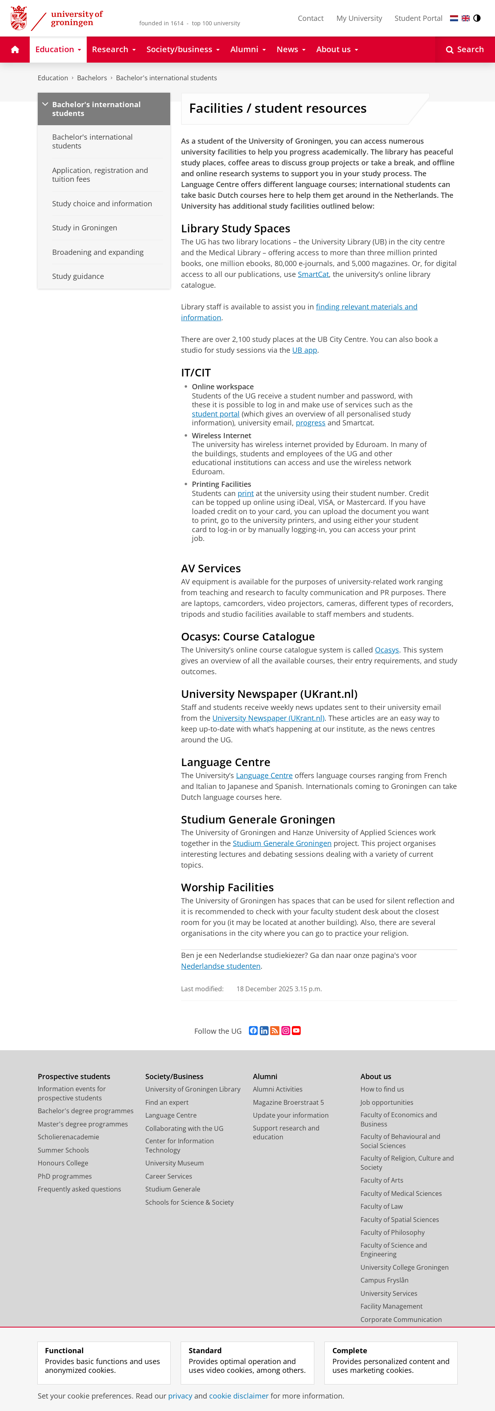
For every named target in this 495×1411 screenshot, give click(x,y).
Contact (311, 18)
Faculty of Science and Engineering (394, 1250)
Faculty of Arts (382, 1180)
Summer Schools (63, 1150)
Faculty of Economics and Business (399, 1119)
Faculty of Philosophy (393, 1232)
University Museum (174, 1163)
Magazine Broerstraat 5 (288, 1102)
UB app (304, 350)
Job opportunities (387, 1102)
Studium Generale (172, 1189)
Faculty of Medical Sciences (401, 1193)
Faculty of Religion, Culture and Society (407, 1163)
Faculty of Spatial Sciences (400, 1219)
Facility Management (392, 1306)
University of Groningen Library (192, 1089)
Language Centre (264, 775)
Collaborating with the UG (184, 1128)
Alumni (265, 1076)
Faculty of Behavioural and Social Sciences (400, 1141)
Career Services (168, 1176)
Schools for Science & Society (189, 1202)
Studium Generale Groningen (282, 843)
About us (376, 1076)
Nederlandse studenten (221, 966)
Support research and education (286, 1133)
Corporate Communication (401, 1319)
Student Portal (419, 18)
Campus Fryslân (385, 1280)
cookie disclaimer (239, 1396)
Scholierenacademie (68, 1136)
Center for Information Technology (179, 1146)
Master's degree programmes (83, 1124)
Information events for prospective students (72, 1093)
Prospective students (74, 1076)
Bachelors (92, 77)
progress (311, 422)
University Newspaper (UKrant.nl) (268, 718)
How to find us (382, 1089)
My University (359, 18)
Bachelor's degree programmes (86, 1110)
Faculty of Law (382, 1206)
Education (53, 77)
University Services (389, 1293)
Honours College (63, 1163)
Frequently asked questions (79, 1189)
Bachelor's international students (166, 77)
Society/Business (174, 1076)
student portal (216, 414)
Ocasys (387, 650)
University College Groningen (405, 1267)
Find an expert (167, 1102)
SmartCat (313, 274)
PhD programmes (65, 1176)
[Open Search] (465, 50)
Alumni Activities (278, 1089)
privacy (180, 1396)
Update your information (291, 1115)
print (246, 493)
